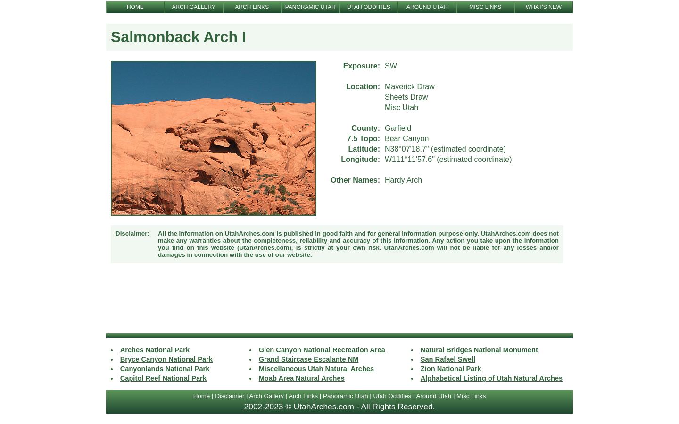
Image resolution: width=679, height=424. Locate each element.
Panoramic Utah (345, 395)
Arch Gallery (266, 395)
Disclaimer (229, 395)
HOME (135, 7)
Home (201, 395)
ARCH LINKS (252, 7)
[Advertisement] (339, 299)
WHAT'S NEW (544, 7)
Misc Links (471, 395)
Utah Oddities (392, 395)
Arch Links (303, 395)
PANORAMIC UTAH (310, 7)
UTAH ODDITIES (368, 7)
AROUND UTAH (426, 7)
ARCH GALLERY (193, 7)
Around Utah (433, 395)
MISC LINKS (485, 7)
